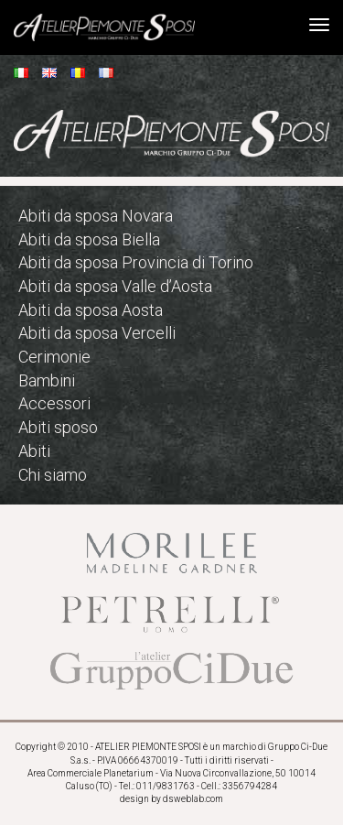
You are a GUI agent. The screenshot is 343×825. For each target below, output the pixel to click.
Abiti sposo (58, 427)
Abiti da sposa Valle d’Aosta (115, 286)
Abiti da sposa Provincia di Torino (135, 262)
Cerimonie (54, 356)
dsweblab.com (193, 799)
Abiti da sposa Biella (89, 239)
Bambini (46, 380)
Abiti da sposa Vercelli (97, 332)
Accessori (54, 403)
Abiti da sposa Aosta (90, 310)
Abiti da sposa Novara (95, 215)
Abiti (34, 451)
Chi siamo (52, 474)
